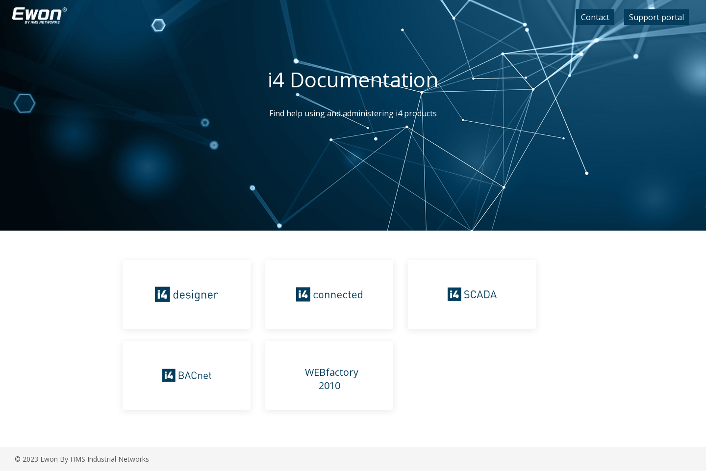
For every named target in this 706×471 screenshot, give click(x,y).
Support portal (656, 17)
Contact (595, 17)
